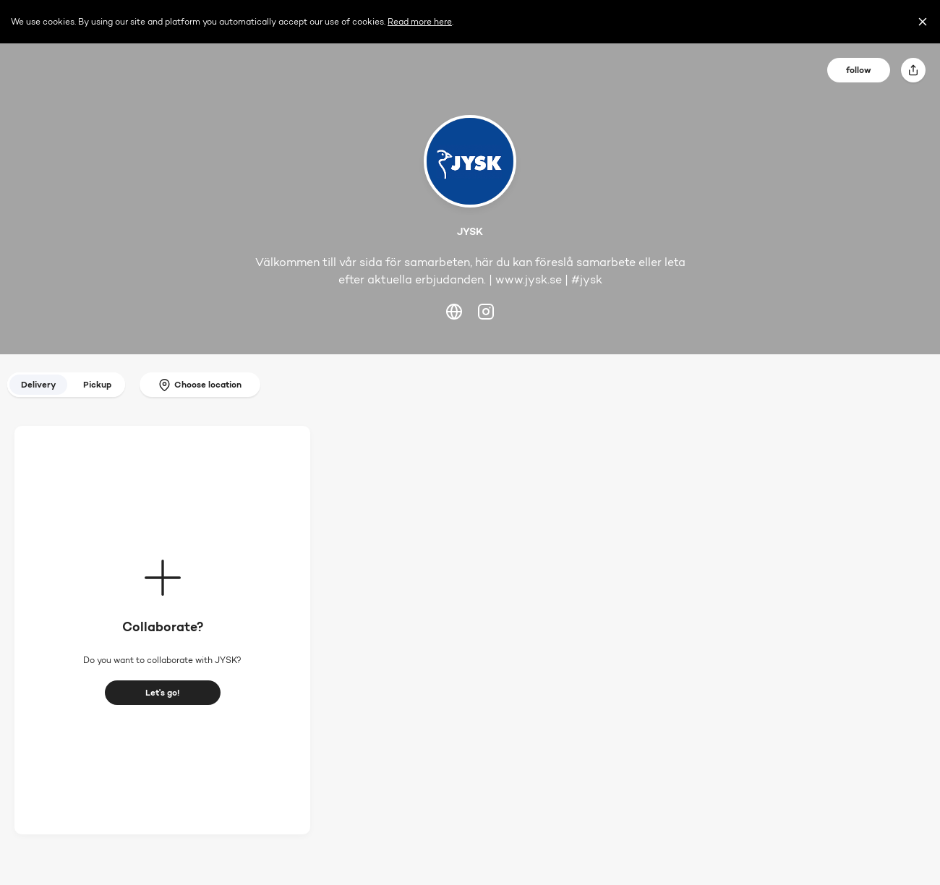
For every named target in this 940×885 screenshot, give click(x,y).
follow (858, 69)
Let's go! (162, 692)
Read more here (420, 21)
